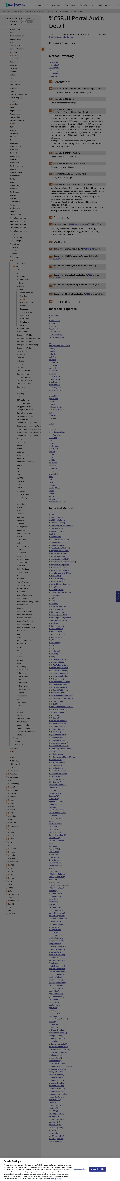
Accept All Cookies (97, 1171)
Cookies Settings (80, 1171)
